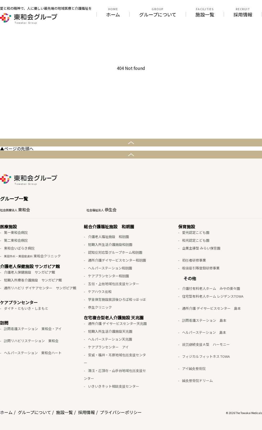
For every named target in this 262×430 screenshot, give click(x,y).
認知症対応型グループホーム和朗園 (115, 252)
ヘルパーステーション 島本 (204, 332)
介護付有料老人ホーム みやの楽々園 (211, 288)
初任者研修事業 (194, 260)
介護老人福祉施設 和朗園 (108, 236)
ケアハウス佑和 (100, 291)
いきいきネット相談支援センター (113, 386)
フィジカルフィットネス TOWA (206, 356)
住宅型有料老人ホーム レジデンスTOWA (212, 296)
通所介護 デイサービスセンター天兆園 (117, 323)
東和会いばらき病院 (19, 248)
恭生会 (101, 209)
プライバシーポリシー (121, 412)
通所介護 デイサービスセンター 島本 (211, 308)
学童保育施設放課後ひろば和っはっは (117, 299)
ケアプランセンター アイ (108, 346)
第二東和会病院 (16, 240)
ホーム (113, 14)
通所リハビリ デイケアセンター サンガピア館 (40, 287)
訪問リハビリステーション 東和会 (31, 340)
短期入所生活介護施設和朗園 (110, 244)
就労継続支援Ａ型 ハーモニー (206, 344)
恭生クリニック (100, 307)
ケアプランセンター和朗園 (108, 275)
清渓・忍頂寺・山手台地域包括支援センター (115, 374)
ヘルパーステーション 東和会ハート (33, 352)
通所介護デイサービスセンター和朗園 (117, 260)
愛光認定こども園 (195, 232)
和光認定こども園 (195, 240)
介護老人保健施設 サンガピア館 (29, 272)
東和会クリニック (32, 255)
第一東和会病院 (16, 232)
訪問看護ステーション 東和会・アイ (33, 328)
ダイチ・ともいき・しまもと (26, 308)
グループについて (158, 14)
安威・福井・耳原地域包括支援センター (115, 358)
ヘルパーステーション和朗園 (110, 267)
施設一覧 (205, 14)
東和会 (15, 209)
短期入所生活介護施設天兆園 (110, 331)
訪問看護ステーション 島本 (204, 320)
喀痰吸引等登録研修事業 (201, 267)
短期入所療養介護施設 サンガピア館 (33, 280)
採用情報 (243, 14)
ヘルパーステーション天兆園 (110, 339)
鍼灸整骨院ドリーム (197, 380)
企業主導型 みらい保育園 (201, 248)
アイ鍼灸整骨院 (194, 368)
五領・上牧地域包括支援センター (113, 283)
